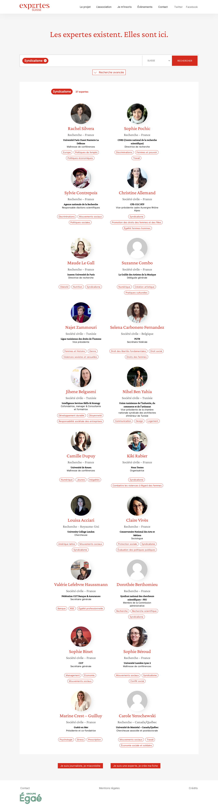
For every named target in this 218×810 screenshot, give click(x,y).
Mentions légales (109, 788)
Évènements (144, 7)
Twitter (178, 7)
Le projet (85, 7)
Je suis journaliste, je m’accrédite (80, 765)
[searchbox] (84, 61)
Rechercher (184, 60)
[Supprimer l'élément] (45, 60)
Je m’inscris (124, 7)
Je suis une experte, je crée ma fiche (135, 765)
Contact (163, 7)
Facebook (192, 7)
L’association (103, 7)
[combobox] (81, 61)
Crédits (193, 788)
